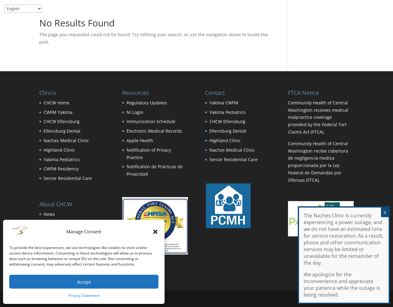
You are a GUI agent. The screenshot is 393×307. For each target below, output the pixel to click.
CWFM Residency (61, 169)
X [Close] (384, 212)
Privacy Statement (83, 295)
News (49, 214)
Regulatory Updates (146, 103)
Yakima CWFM (223, 103)
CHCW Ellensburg (62, 121)
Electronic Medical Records (154, 131)
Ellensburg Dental (62, 131)
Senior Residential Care (68, 178)
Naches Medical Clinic (66, 140)
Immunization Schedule (150, 121)
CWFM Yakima (58, 112)
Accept (84, 282)
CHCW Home (56, 103)
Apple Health (139, 140)
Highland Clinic (59, 150)
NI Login (134, 112)
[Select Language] (23, 9)
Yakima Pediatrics (62, 159)
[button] (155, 232)
